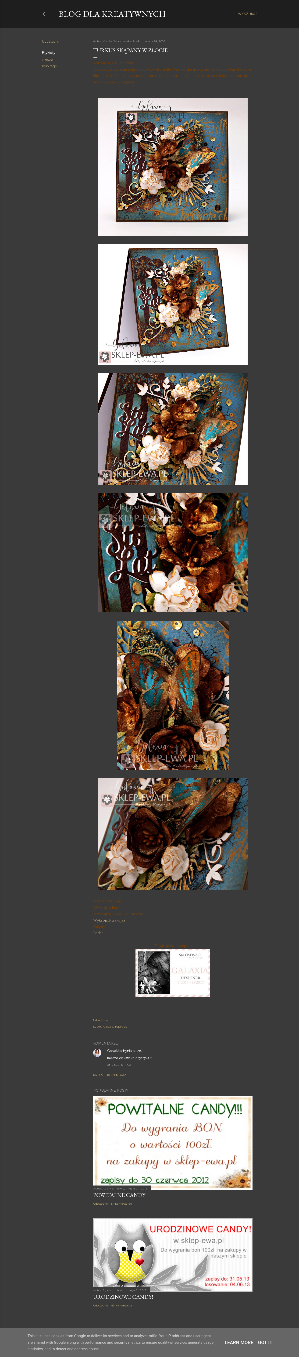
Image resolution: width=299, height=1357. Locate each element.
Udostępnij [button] (50, 41)
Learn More (239, 1342)
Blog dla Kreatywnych (112, 13)
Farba (98, 932)
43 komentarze (121, 1305)
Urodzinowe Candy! (123, 1296)
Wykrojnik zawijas (109, 920)
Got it (265, 1342)
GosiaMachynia (119, 1051)
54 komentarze (121, 1203)
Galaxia (47, 60)
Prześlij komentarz (109, 1075)
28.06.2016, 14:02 (119, 1064)
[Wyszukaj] (247, 14)
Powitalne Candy (119, 1195)
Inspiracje (49, 66)
